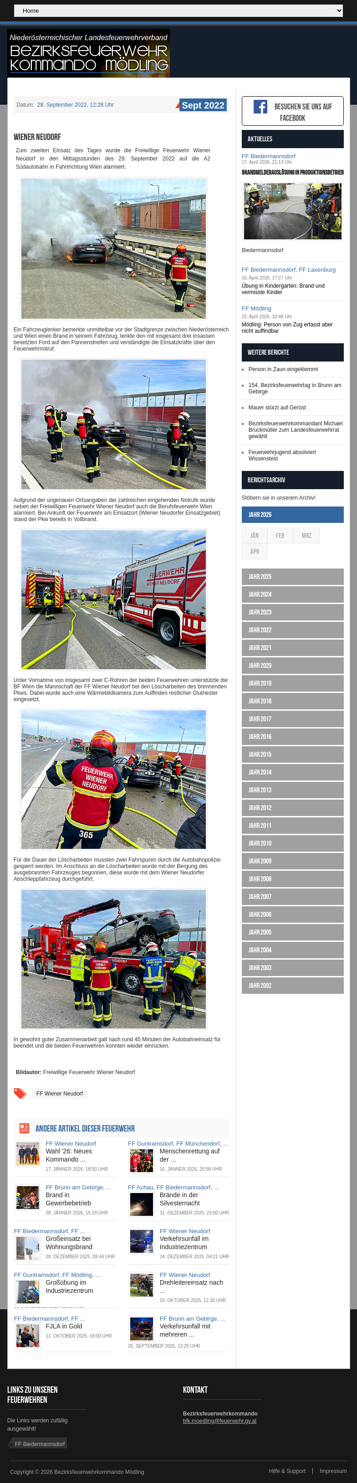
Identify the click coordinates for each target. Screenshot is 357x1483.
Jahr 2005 (260, 932)
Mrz (306, 535)
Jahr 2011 (260, 825)
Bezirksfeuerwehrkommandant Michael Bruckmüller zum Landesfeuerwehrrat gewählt (296, 429)
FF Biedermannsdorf (269, 156)
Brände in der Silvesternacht (180, 1199)
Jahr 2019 (260, 683)
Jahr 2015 (260, 754)
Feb (280, 535)
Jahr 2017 (260, 719)
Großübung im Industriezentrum (69, 1286)
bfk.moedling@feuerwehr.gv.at (219, 1421)
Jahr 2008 (260, 879)
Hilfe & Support (287, 1471)
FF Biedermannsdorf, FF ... (49, 1231)
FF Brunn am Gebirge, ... (78, 1187)
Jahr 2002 (260, 985)
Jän (254, 535)
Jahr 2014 (260, 772)
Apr (254, 551)
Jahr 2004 (260, 950)
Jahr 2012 (260, 807)
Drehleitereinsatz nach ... (191, 1286)
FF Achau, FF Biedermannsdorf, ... (173, 1187)
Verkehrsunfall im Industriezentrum (184, 1242)
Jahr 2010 (260, 843)
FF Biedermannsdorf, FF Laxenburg (289, 269)
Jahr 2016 (260, 736)
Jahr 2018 (260, 701)
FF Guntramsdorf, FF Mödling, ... (57, 1274)
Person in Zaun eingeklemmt (283, 369)
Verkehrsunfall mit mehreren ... (185, 1330)
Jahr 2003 (260, 967)
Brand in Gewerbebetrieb (68, 1199)
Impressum (333, 1471)
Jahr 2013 (260, 790)
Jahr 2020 (260, 665)
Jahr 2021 (260, 647)
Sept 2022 (201, 105)
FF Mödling (256, 308)
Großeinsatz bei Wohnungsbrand (69, 1242)
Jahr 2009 (260, 861)
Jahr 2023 (260, 612)
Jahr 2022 (260, 630)
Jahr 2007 (260, 896)
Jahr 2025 (260, 576)
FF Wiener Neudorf (59, 1093)
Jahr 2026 (260, 514)
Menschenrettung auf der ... (190, 1155)
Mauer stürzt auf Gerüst (277, 407)
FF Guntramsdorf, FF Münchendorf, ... (178, 1143)
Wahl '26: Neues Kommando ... (69, 1155)
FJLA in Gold (64, 1326)
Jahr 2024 (260, 594)
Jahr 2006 (260, 914)
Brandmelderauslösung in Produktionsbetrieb (293, 172)
